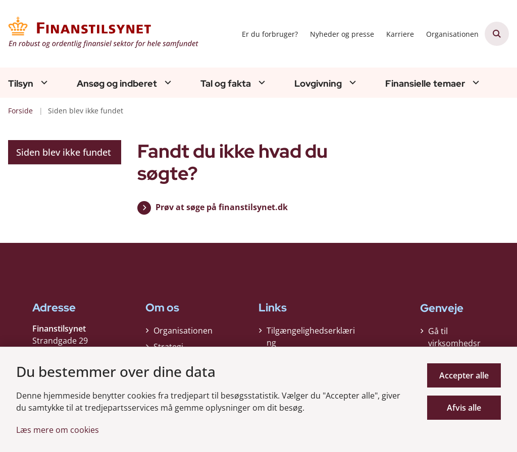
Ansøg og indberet (117, 84)
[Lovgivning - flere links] (351, 82)
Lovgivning (318, 84)
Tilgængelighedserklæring (311, 336)
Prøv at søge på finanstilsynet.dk (222, 207)
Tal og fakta (225, 84)
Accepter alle (464, 375)
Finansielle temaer (425, 84)
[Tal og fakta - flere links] (260, 82)
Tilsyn (20, 84)
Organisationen (183, 330)
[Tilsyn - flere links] (43, 82)
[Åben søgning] (497, 34)
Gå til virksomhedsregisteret (454, 343)
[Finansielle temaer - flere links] (474, 82)
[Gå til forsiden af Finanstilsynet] (100, 33)
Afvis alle (464, 407)
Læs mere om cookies (57, 429)
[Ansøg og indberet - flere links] (166, 82)
